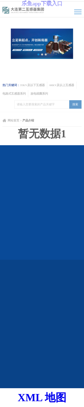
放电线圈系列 (39, 99)
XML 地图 (42, 397)
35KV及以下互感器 (32, 90)
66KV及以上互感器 (62, 90)
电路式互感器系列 (14, 99)
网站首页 (13, 126)
